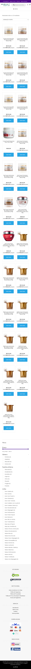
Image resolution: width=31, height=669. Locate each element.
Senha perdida (24, 1)
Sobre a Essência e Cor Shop (15, 590)
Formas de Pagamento (15, 597)
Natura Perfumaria (10, 552)
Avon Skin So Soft (10, 519)
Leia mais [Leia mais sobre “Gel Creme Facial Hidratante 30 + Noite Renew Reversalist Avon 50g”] (8, 257)
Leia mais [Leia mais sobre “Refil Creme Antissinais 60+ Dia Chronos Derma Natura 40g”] (22, 257)
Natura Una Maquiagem (11, 559)
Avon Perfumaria (10, 512)
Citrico (7, 479)
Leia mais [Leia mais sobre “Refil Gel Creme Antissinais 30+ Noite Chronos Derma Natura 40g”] (8, 394)
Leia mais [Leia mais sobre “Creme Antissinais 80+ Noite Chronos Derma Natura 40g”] (22, 120)
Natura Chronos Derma (12, 528)
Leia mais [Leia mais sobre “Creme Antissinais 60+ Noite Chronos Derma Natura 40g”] (22, 52)
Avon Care (8, 493)
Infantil (7, 459)
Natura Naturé (9, 549)
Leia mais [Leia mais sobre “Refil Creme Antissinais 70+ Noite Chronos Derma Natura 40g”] (8, 325)
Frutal (7, 486)
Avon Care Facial (10, 496)
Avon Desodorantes (10, 507)
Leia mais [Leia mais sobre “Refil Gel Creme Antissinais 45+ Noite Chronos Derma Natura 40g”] (8, 428)
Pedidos (18, 1)
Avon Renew (8, 517)
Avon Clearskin (9, 498)
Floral (7, 481)
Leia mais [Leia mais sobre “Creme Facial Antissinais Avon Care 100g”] (8, 154)
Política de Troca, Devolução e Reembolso (15, 595)
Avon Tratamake (10, 521)
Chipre (7, 476)
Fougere (7, 483)
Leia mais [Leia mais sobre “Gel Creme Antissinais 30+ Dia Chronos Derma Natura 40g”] (22, 154)
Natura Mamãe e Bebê (11, 547)
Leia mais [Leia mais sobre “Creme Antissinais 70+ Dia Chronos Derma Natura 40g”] (8, 86)
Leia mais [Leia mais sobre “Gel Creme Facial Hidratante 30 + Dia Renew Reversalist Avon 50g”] (22, 223)
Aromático (8, 474)
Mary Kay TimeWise (10, 526)
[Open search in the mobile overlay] (18, 5)
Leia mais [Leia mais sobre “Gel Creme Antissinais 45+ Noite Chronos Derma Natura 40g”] (8, 223)
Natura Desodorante (11, 531)
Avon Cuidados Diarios (11, 505)
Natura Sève (8, 554)
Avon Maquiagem (10, 510)
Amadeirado (8, 472)
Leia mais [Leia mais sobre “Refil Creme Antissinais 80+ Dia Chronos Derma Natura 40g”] (22, 325)
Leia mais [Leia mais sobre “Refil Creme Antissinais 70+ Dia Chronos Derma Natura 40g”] (22, 291)
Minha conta (13, 1)
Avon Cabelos (9, 491)
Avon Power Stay (10, 514)
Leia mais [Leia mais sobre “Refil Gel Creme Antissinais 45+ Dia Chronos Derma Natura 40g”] (22, 394)
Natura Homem (9, 542)
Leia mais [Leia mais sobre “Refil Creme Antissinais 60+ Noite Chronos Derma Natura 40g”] (8, 291)
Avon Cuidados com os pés (12, 503)
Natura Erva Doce (10, 535)
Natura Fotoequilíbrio (11, 540)
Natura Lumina (9, 545)
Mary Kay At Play (10, 524)
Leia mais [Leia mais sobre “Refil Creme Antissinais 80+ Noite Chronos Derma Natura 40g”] (8, 359)
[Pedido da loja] (15, 19)
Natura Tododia (9, 556)
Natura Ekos (8, 533)
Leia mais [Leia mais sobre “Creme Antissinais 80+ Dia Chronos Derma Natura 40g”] (8, 120)
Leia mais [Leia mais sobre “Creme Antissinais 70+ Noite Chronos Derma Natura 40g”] (22, 86)
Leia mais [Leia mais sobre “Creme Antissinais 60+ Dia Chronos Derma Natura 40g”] (8, 52)
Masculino (8, 461)
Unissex (8, 464)
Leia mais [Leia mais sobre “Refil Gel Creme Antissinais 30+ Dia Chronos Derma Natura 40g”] (22, 359)
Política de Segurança (15, 592)
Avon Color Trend (10, 500)
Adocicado (8, 469)
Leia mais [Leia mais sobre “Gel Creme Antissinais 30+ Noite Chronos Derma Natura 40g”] (8, 189)
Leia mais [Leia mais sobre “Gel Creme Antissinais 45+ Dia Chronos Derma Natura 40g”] (22, 189)
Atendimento (6, 1)
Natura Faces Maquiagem (12, 538)
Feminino (8, 457)
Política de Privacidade (15, 594)
